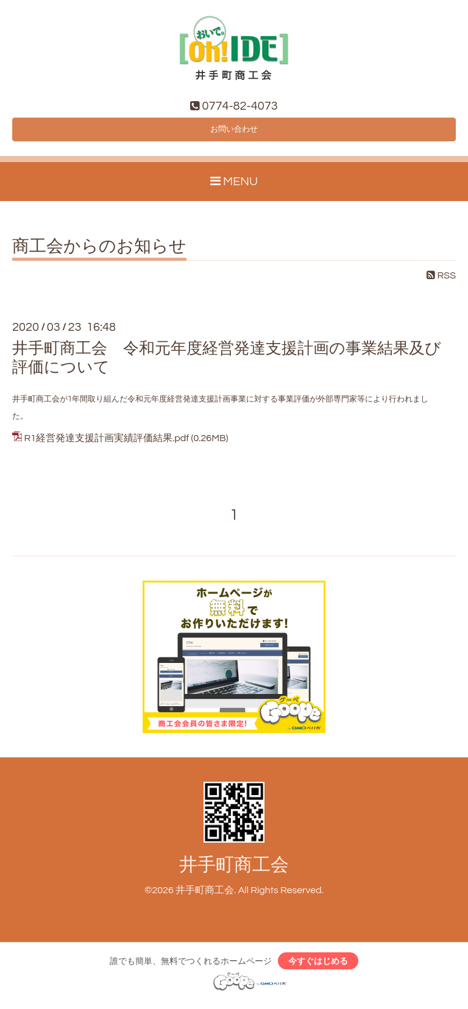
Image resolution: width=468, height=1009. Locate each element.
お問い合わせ (234, 133)
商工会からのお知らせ (99, 252)
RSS (441, 281)
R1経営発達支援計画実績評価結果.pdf (106, 444)
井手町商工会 (234, 870)
